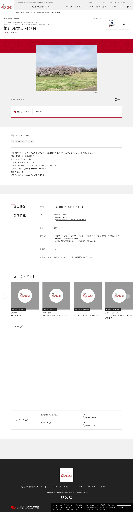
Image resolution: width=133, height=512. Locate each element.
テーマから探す (87, 7)
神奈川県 (39, 12)
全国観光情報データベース (43, 7)
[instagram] (70, 497)
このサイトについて (89, 509)
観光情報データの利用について (108, 2)
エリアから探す (100, 7)
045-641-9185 (91, 417)
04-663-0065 (90, 425)
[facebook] (62, 497)
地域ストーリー (117, 7)
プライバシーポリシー (125, 2)
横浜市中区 (46, 12)
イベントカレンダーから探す (69, 7)
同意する (124, 507)
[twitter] (66, 497)
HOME (17, 12)
